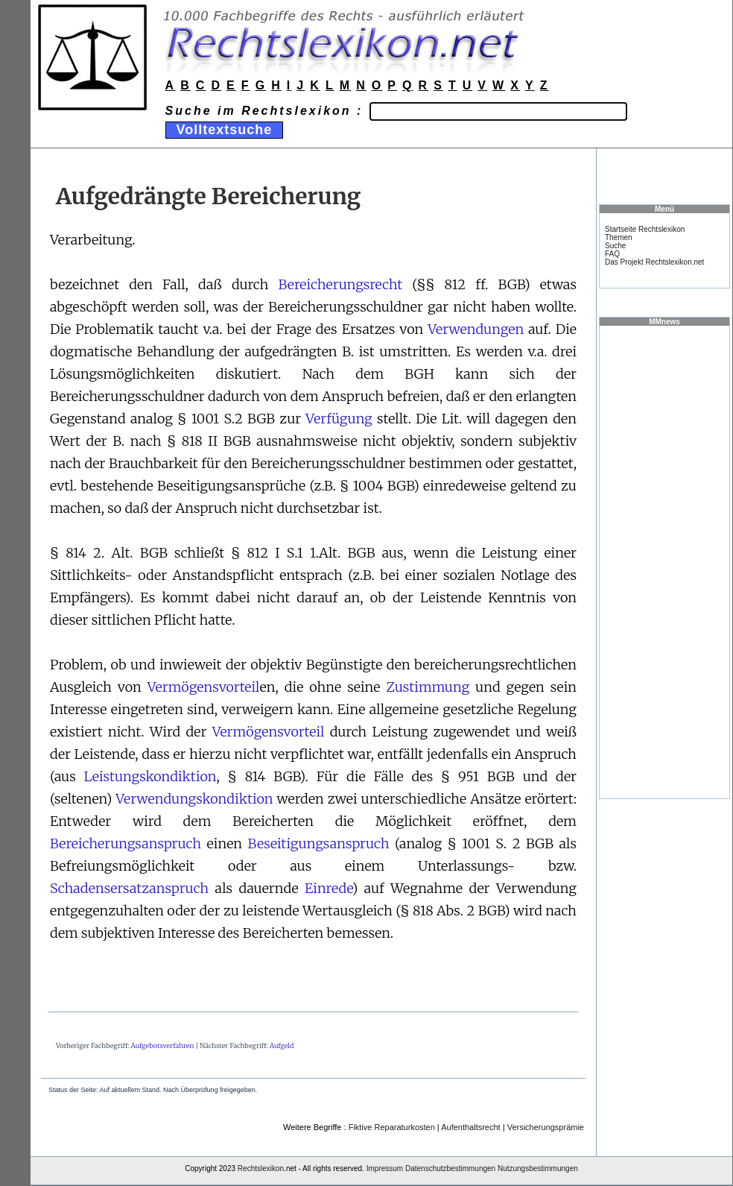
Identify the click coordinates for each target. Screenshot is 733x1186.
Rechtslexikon (261, 1168)
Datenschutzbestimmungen (450, 1168)
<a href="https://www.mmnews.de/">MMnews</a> (664, 561)
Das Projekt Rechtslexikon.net (654, 262)
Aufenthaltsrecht (471, 1127)
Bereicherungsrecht (341, 284)
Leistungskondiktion (150, 776)
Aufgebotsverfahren (162, 1045)
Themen (618, 237)
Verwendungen (476, 329)
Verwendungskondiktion (194, 798)
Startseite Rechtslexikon (645, 229)
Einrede (328, 888)
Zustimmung (428, 686)
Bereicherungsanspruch (125, 843)
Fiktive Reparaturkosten (392, 1127)
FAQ (612, 254)
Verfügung (338, 418)
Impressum (384, 1168)
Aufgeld (282, 1045)
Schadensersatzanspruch (129, 888)
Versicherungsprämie (545, 1127)
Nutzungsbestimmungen (538, 1168)
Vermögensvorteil (203, 686)
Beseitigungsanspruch (319, 843)
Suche (615, 246)
